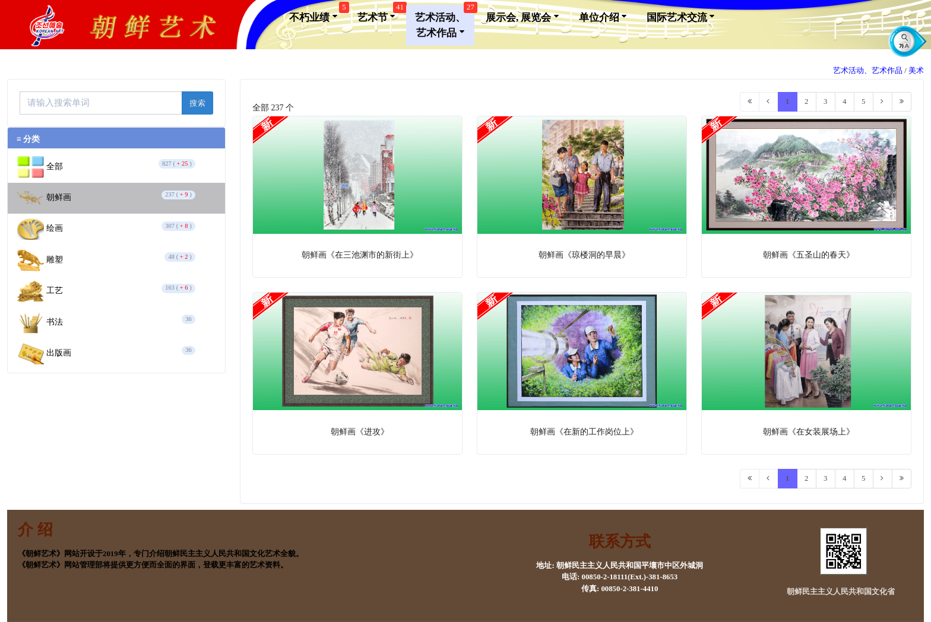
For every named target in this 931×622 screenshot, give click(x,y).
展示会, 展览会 (522, 16)
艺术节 (380, 14)
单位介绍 (602, 16)
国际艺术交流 (680, 16)
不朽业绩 (317, 14)
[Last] (901, 102)
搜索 (197, 103)
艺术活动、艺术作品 (444, 22)
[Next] (882, 102)
